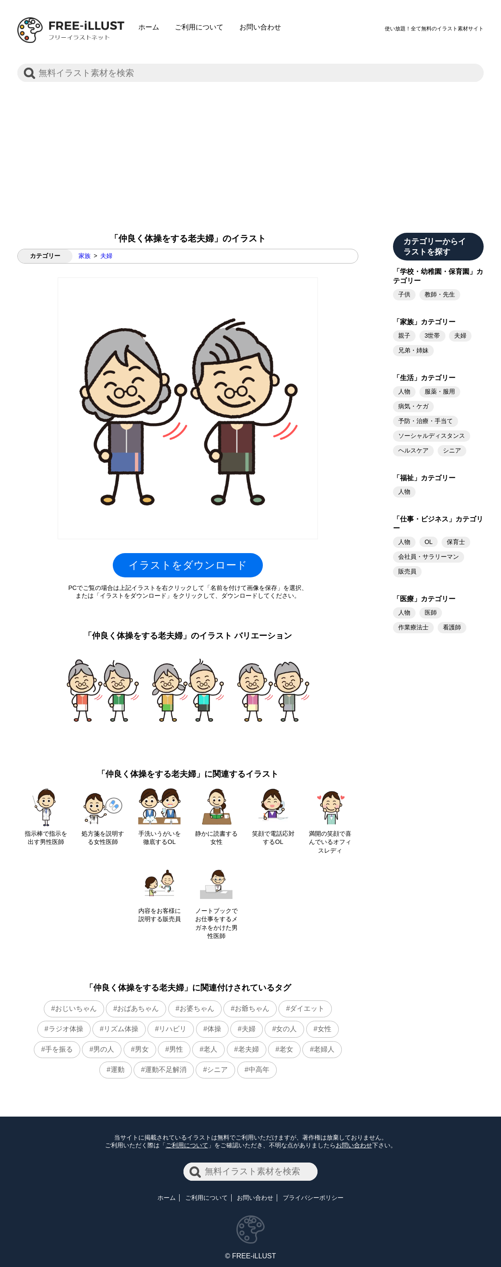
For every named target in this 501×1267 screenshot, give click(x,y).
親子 (404, 335)
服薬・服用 (440, 391)
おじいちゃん (76, 1008)
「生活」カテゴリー (424, 377)
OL (429, 541)
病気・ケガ (413, 406)
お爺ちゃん (252, 1008)
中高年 (259, 1069)
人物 (404, 391)
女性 (324, 1028)
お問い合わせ (260, 27)
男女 (142, 1049)
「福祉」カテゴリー (424, 478)
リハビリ (173, 1028)
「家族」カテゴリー (424, 322)
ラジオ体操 (66, 1028)
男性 (176, 1049)
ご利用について (199, 27)
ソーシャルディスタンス (431, 435)
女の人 (286, 1028)
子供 (404, 294)
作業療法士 (413, 627)
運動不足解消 (166, 1069)
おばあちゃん (138, 1008)
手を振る (59, 1049)
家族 (85, 255)
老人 (210, 1049)
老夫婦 (248, 1049)
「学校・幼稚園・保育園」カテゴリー (438, 276)
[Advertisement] (250, 150)
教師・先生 (440, 294)
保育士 (456, 541)
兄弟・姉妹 (413, 350)
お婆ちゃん (197, 1008)
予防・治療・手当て (425, 420)
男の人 (103, 1049)
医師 (431, 612)
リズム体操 (121, 1028)
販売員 (407, 571)
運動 (117, 1069)
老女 (286, 1049)
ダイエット (307, 1008)
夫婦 (106, 255)
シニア (217, 1069)
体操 (214, 1028)
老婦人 (324, 1049)
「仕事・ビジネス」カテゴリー (438, 523)
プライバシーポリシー (313, 1197)
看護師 (452, 627)
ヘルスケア (413, 450)
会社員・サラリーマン (428, 556)
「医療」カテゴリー (424, 599)
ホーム (148, 27)
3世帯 (432, 335)
